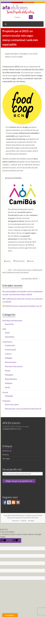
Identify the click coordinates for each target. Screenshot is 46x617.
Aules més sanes (12, 404)
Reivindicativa (11, 379)
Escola (5, 392)
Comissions (7, 342)
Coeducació (10, 345)
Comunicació (10, 349)
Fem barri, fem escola (13, 366)
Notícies (5, 455)
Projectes (6, 401)
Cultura (8, 354)
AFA (4, 329)
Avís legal (6, 458)
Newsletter (9, 337)
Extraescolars (10, 362)
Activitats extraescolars (12, 320)
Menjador (9, 375)
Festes (7, 370)
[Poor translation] (15, 540)
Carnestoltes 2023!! (30, 278)
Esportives (9, 324)
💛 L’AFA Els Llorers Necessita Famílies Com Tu (22, 306)
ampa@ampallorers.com (11, 429)
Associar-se (6, 451)
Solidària (8, 383)
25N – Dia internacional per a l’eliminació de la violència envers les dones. (22, 271)
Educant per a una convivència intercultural (23, 408)
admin (8, 261)
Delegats (8, 358)
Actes (7, 332)
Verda (31, 261)
